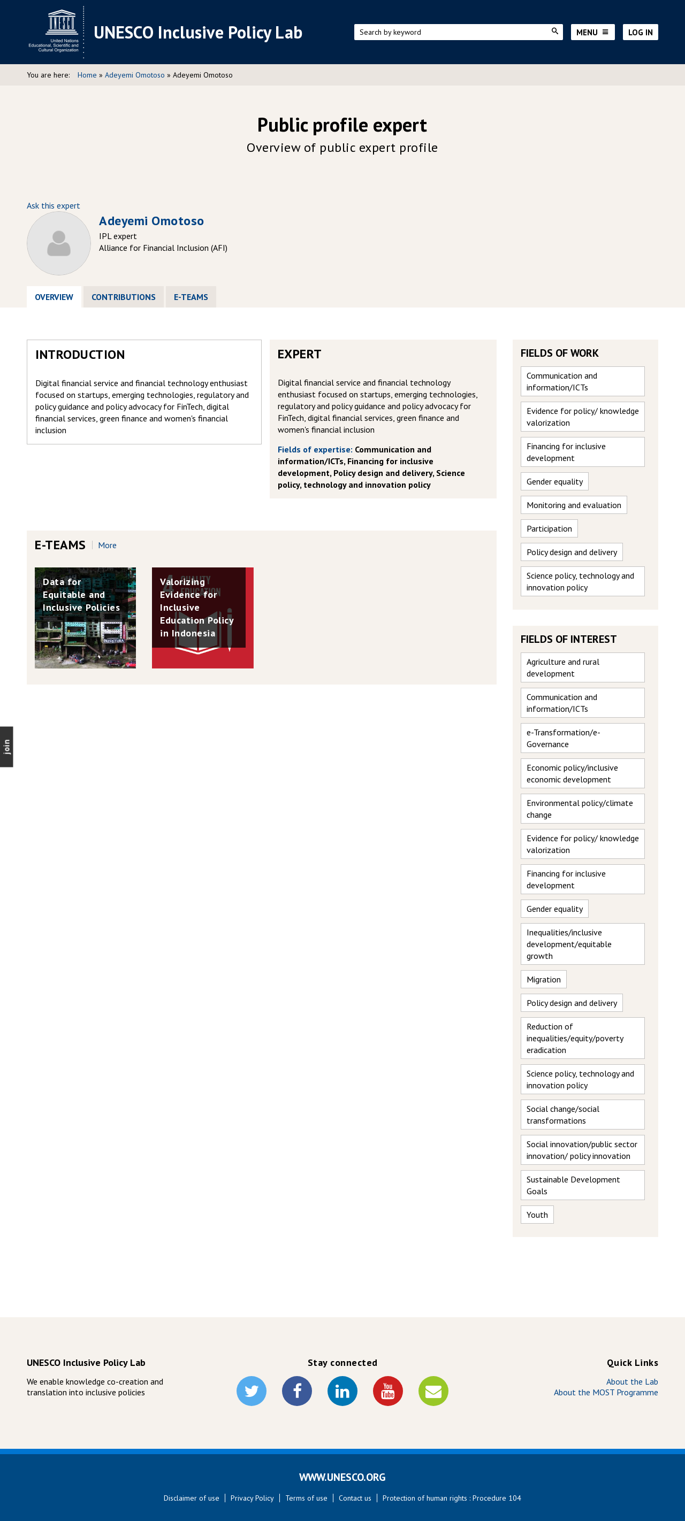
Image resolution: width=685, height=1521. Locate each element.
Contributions (124, 296)
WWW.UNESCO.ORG (342, 1477)
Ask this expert (53, 205)
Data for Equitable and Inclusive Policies (81, 594)
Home (87, 75)
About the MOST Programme (606, 1392)
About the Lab (632, 1381)
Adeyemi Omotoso (135, 75)
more (107, 545)
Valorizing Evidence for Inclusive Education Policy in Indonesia (197, 607)
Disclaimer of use (191, 1498)
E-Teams (191, 296)
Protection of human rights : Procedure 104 (452, 1498)
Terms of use (306, 1498)
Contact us (355, 1498)
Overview (58, 296)
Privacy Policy (252, 1498)
